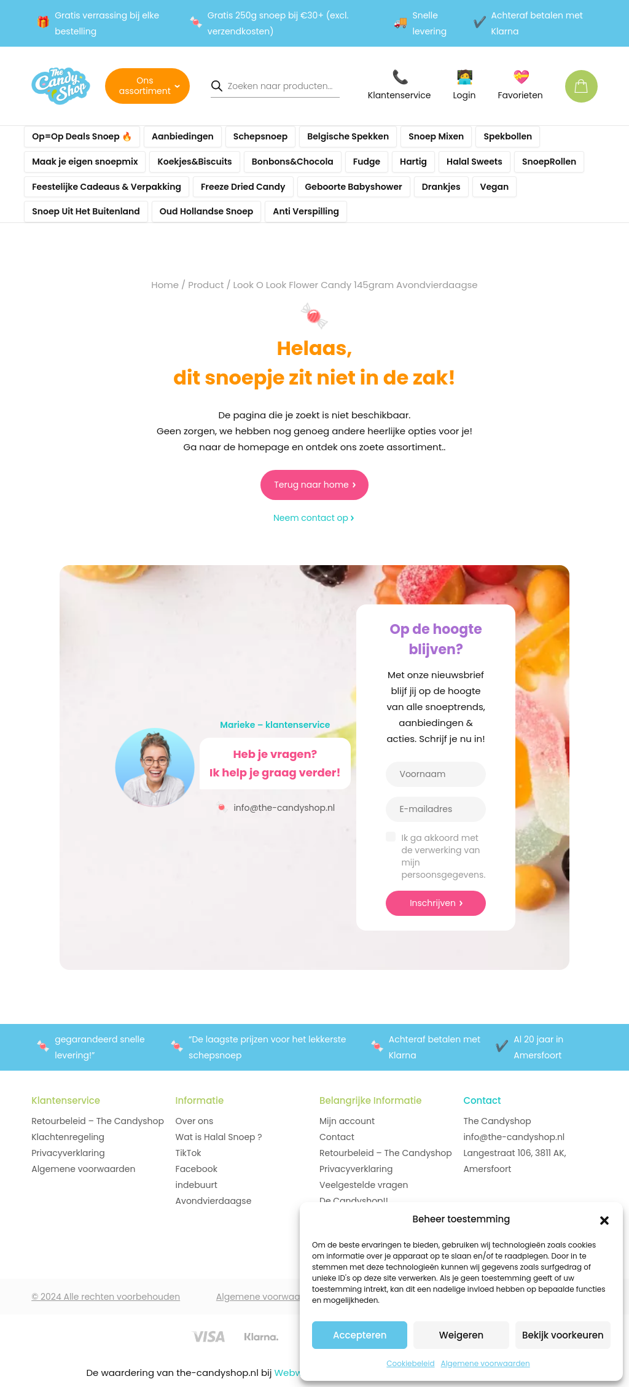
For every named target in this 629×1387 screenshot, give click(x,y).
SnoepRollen (549, 161)
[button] (604, 1219)
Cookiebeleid (410, 1363)
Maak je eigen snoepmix (85, 161)
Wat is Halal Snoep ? (219, 1137)
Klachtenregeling (67, 1137)
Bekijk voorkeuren (563, 1335)
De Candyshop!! (353, 1201)
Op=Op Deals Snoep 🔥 (82, 136)
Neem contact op (310, 518)
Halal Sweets (474, 161)
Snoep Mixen (436, 136)
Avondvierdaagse (214, 1201)
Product (206, 284)
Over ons (195, 1121)
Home (165, 284)
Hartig (413, 161)
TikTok (188, 1153)
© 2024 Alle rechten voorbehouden (105, 1297)
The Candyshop (497, 1121)
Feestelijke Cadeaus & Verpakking (106, 187)
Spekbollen (507, 136)
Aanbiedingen (183, 136)
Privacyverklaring (67, 1153)
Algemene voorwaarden (485, 1363)
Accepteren (359, 1335)
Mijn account (347, 1121)
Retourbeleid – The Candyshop (97, 1121)
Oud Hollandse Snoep (207, 211)
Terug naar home (311, 485)
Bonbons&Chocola (293, 161)
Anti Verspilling (306, 211)
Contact (336, 1137)
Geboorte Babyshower (353, 187)
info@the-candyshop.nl (275, 807)
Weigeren (461, 1335)
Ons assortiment (145, 85)
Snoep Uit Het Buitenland (86, 211)
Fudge (366, 161)
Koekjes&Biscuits (194, 161)
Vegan (494, 187)
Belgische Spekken (348, 136)
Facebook (196, 1169)
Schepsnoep (260, 136)
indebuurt (196, 1185)
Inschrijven (433, 903)
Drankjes (441, 187)
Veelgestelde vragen (363, 1185)
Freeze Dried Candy (243, 187)
